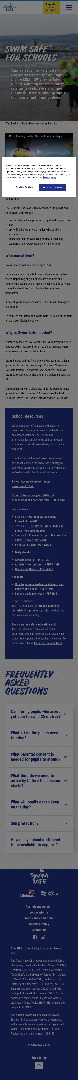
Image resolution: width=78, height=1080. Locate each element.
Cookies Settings (24, 187)
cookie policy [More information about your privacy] (50, 177)
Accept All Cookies (52, 187)
